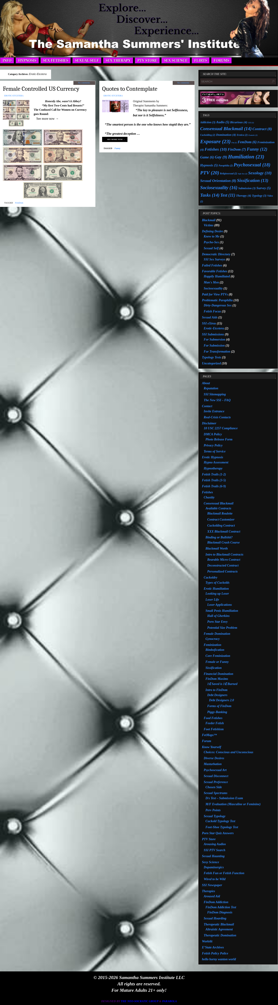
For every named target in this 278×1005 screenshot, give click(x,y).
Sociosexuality (213, 288)
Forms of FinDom (219, 706)
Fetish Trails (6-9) (214, 486)
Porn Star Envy (217, 621)
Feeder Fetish (214, 723)
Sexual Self (211, 248)
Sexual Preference (216, 782)
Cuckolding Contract (221, 525)
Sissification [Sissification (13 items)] (252, 180)
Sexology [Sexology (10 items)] (260, 173)
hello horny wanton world (219, 959)
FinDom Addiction (216, 902)
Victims (208, 225)
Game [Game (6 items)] (207, 157)
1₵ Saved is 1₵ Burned (222, 684)
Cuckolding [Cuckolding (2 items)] (207, 135)
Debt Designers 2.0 (221, 700)
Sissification (213, 668)
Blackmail (208, 220)
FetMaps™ (209, 735)
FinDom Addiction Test (220, 907)
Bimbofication (214, 650)
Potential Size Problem (222, 627)
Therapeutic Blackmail (219, 924)
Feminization (212, 645)
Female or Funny (217, 662)
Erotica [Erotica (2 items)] (242, 135)
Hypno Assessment (216, 462)
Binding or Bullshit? (219, 537)
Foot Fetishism (214, 729)
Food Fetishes (213, 718)
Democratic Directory (216, 254)
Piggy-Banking (217, 712)
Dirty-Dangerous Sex (218, 305)
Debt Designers (217, 695)
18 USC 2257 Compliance (221, 428)
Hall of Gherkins (218, 616)
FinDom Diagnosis (219, 912)
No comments (84, 83)
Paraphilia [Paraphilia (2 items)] (226, 165)
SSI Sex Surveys (214, 259)
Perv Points (213, 810)
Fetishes (207, 492)
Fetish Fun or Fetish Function (224, 873)
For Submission (214, 345)
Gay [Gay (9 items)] (221, 157)
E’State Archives (213, 947)
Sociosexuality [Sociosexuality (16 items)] (218, 187)
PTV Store (209, 839)
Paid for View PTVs (215, 294)
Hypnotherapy (213, 468)
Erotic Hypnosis (212, 457)
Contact (207, 406)
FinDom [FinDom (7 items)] (237, 149)
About (206, 383)
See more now (116, 139)
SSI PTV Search (214, 850)
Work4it (207, 941)
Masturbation (213, 764)
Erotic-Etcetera (14, 95)
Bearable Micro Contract (223, 559)
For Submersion (214, 339)
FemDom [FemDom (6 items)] (247, 142)
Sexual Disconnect (216, 776)
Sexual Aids (210, 317)
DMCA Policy (213, 434)
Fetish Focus (212, 311)
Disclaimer (209, 423)
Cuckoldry (210, 577)
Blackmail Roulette (220, 513)
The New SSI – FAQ (217, 400)
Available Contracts (218, 508)
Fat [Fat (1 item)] (234, 143)
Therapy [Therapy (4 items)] (243, 195)
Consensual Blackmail (218, 503)
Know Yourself (211, 747)
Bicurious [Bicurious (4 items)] (238, 122)
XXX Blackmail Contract (223, 531)
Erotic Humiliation (216, 588)
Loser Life (212, 599)
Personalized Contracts (222, 571)
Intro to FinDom (216, 690)
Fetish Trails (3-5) (214, 480)
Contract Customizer (221, 519)
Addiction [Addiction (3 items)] (207, 122)
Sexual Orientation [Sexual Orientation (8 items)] (218, 180)
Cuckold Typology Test (220, 821)
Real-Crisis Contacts (217, 417)
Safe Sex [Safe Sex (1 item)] (242, 174)
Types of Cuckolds (217, 582)
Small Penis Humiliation (221, 610)
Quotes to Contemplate (129, 88)
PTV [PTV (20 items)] (209, 172)
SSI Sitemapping (215, 394)
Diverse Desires (214, 758)
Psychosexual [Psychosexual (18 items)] (251, 164)
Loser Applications (219, 604)
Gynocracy (212, 639)
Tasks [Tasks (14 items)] (209, 195)
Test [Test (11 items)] (227, 195)
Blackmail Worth (216, 548)
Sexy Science (210, 862)
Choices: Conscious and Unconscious (228, 752)
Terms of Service (215, 451)
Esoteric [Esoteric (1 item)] (252, 135)
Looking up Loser (217, 593)
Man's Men (211, 282)
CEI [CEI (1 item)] (251, 123)
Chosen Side (213, 787)
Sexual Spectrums (215, 793)
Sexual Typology (215, 816)
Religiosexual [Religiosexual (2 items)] (228, 173)
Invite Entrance (214, 411)
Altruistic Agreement (219, 929)
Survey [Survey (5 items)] (263, 188)
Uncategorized (211, 363)
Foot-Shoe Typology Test (221, 827)
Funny (117, 148)
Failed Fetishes (212, 265)
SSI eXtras (209, 323)
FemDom (19, 203)
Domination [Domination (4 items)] (226, 134)
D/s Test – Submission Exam (224, 798)
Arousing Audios (215, 844)
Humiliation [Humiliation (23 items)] (246, 156)
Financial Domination (218, 674)
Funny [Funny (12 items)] (257, 149)
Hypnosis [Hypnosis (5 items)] (209, 165)
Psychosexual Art (215, 770)
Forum (206, 741)
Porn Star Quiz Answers (218, 833)
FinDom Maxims (216, 679)
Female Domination (217, 633)
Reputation (211, 388)
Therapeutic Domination (220, 935)
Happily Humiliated (217, 276)
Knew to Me (211, 236)
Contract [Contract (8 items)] (262, 129)
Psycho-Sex (211, 242)
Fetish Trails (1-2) (214, 474)
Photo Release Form (218, 439)
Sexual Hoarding (215, 918)
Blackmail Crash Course (223, 542)
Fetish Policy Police (215, 953)
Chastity (209, 497)
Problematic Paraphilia (217, 300)
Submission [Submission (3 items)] (247, 188)
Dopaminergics (214, 867)
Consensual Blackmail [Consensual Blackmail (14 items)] (226, 128)
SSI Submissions (213, 334)
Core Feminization (217, 656)
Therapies (208, 891)
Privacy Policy (213, 445)
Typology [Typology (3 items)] (259, 195)
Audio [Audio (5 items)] (222, 122)
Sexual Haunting (213, 856)
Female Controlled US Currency (41, 88)
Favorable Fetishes (214, 271)
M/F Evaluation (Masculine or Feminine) (233, 804)
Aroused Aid (212, 896)
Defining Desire (212, 231)
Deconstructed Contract (223, 565)
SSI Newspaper (212, 885)
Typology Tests (211, 357)
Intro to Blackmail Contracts (224, 554)
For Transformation (217, 351)
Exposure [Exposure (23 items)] (215, 141)
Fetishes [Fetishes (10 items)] (216, 149)
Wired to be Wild (215, 879)
